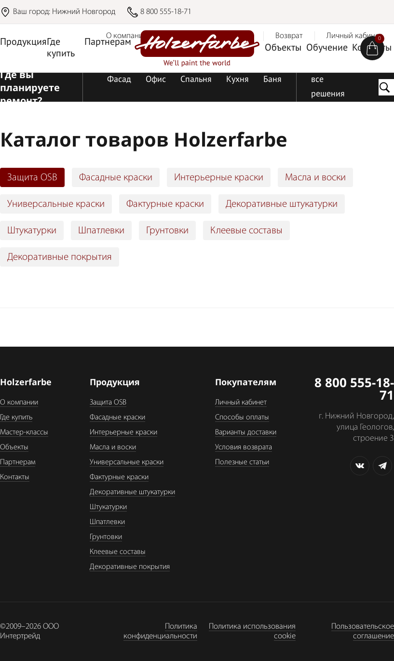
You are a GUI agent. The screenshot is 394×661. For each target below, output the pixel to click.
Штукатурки (31, 231)
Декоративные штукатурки (282, 204)
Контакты (14, 477)
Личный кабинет (241, 402)
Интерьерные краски (218, 178)
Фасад (119, 80)
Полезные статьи (242, 462)
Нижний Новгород (83, 12)
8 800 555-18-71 (165, 12)
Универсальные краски (56, 204)
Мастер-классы (24, 432)
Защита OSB (32, 178)
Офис (156, 80)
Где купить (61, 48)
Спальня (196, 80)
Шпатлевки (101, 231)
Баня (272, 80)
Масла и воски (315, 178)
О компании (19, 402)
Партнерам (107, 42)
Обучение (327, 48)
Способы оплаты (242, 417)
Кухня (237, 80)
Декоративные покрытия (59, 257)
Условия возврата (243, 447)
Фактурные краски (165, 204)
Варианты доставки (245, 432)
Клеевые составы (246, 231)
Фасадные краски (115, 178)
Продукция (23, 42)
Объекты (283, 48)
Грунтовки (167, 231)
